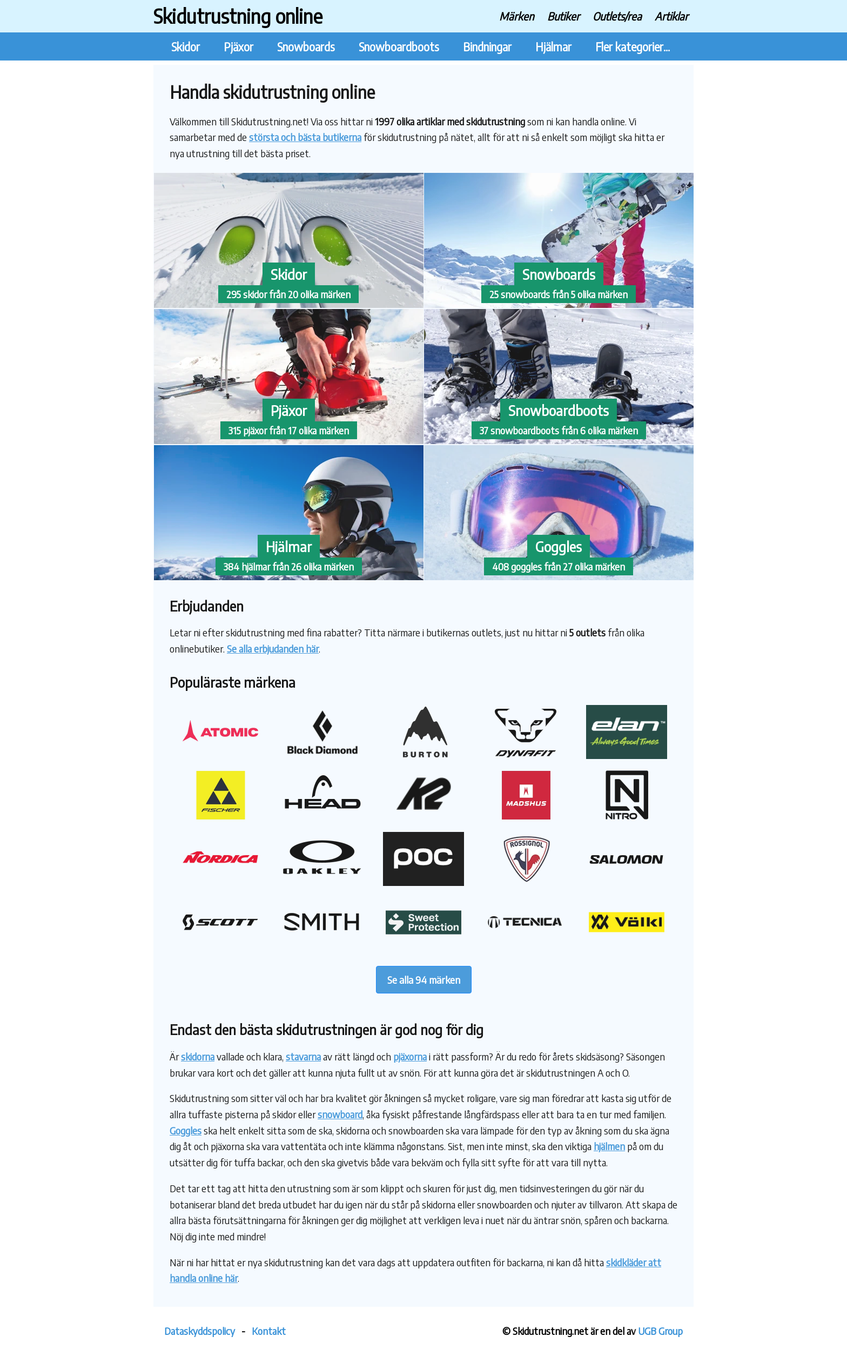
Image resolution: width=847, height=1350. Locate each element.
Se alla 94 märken (423, 979)
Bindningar (487, 46)
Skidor (185, 46)
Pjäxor (238, 46)
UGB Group (660, 1331)
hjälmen (609, 1146)
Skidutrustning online (237, 16)
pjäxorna (410, 1056)
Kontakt (269, 1331)
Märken (516, 16)
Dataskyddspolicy (199, 1331)
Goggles (185, 1130)
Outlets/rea (617, 16)
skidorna (197, 1056)
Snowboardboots (399, 46)
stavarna (303, 1056)
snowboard (340, 1114)
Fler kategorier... (632, 46)
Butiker (563, 16)
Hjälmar (553, 46)
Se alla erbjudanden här (273, 648)
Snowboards (306, 46)
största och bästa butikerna (305, 137)
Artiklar (671, 16)
